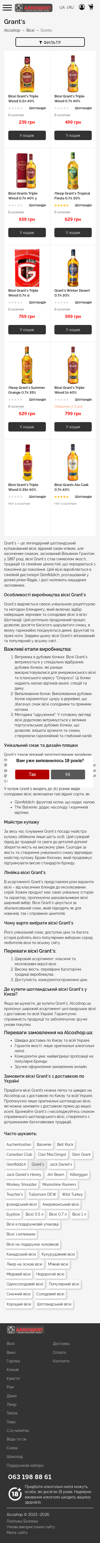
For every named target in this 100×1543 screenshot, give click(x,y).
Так (32, 774)
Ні (68, 774)
